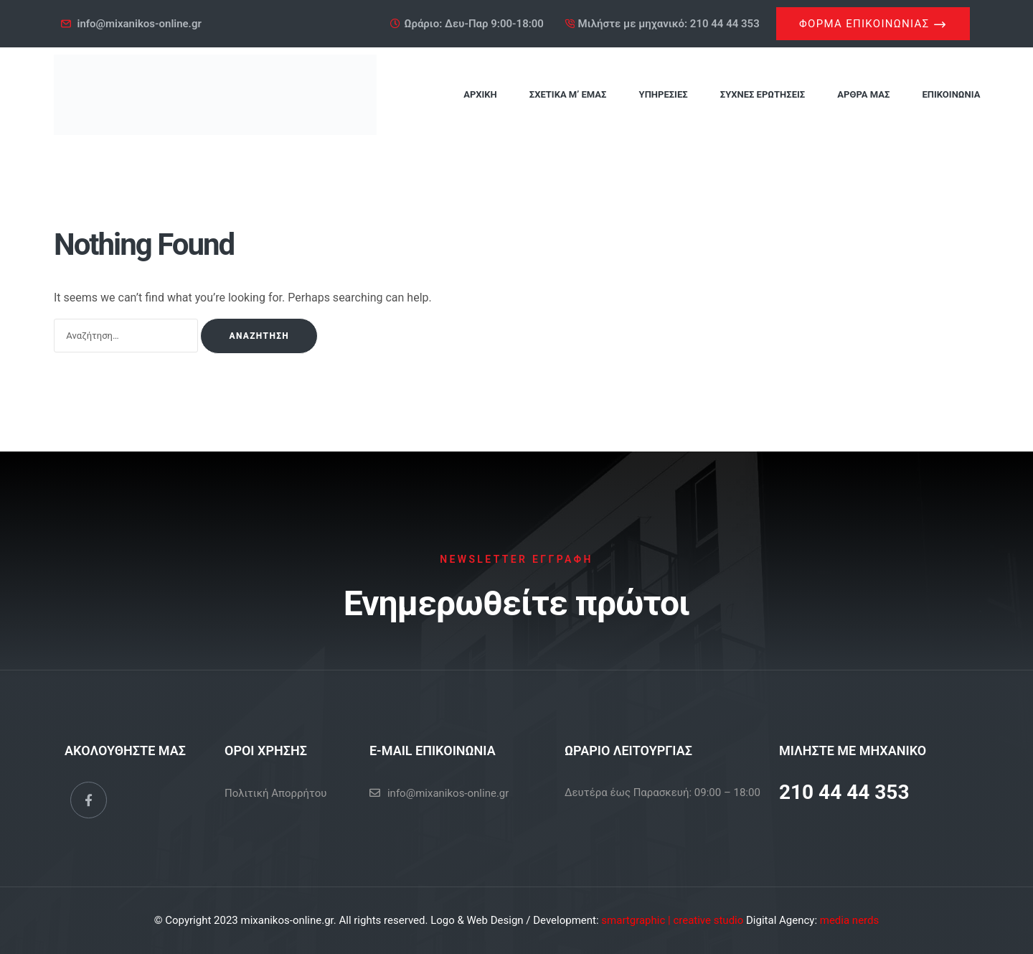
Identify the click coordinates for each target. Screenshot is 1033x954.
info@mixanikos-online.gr (448, 793)
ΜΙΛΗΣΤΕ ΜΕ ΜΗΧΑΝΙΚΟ (852, 750)
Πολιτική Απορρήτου (275, 793)
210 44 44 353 (844, 792)
